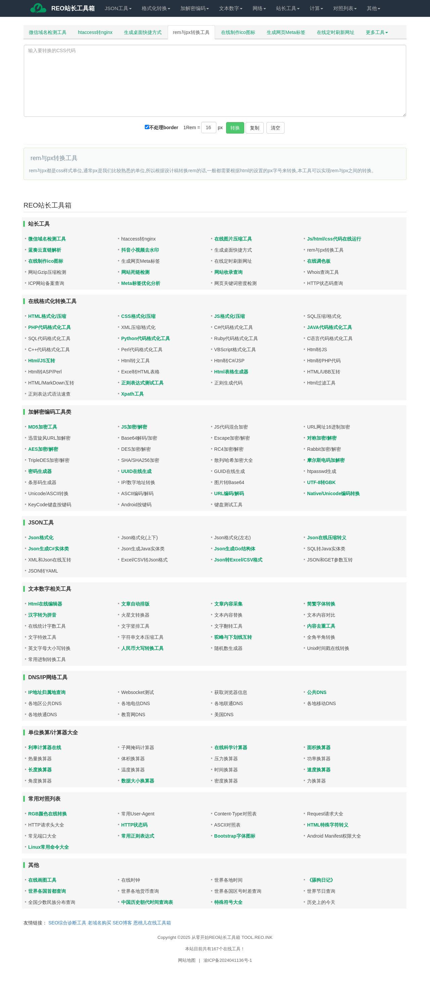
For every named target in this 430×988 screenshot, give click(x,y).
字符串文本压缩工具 (142, 637)
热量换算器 (40, 758)
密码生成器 (40, 471)
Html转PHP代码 (324, 360)
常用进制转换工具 (47, 659)
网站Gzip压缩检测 (47, 272)
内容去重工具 (321, 626)
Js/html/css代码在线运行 (334, 239)
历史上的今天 (321, 902)
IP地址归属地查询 (47, 692)
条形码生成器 (42, 482)
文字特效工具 (42, 637)
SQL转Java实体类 (326, 548)
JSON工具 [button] (118, 8)
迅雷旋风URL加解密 (49, 438)
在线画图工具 (42, 880)
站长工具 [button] (288, 8)
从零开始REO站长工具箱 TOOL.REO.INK (231, 937)
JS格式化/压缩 (229, 316)
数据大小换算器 (137, 780)
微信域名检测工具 (48, 32)
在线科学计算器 (230, 747)
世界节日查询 (321, 891)
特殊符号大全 (228, 902)
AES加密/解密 (43, 449)
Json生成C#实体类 (48, 548)
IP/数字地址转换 (138, 482)
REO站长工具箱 (62, 10)
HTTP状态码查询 (325, 283)
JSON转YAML (43, 571)
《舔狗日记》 (321, 880)
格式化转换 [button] (156, 8)
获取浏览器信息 (230, 692)
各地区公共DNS (45, 703)
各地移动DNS (321, 703)
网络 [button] (259, 8)
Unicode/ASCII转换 (48, 493)
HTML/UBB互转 (323, 371)
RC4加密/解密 (229, 449)
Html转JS (317, 349)
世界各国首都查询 (47, 891)
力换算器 (316, 780)
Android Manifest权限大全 (334, 836)
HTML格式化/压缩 (47, 316)
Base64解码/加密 (139, 438)
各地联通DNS (228, 703)
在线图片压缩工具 (233, 239)
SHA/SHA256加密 (140, 460)
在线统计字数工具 (47, 626)
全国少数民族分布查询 (51, 902)
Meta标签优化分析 (140, 283)
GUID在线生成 (229, 471)
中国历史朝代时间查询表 (147, 902)
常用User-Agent (138, 813)
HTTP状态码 (134, 825)
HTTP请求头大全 (46, 825)
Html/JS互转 (41, 360)
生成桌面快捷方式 (143, 32)
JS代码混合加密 (231, 427)
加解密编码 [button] (194, 8)
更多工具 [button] (377, 32)
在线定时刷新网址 (335, 32)
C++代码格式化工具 (49, 349)
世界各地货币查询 (140, 891)
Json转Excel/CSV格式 (238, 559)
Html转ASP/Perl (45, 371)
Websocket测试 (137, 692)
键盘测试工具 (228, 504)
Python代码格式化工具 (145, 338)
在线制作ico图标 (238, 32)
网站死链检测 (135, 272)
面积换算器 (319, 747)
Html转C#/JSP (229, 360)
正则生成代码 (228, 383)
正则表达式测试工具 (142, 383)
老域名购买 (99, 922)
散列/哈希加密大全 (233, 460)
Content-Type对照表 (235, 813)
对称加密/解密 (322, 438)
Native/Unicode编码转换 (333, 493)
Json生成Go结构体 (234, 548)
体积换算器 (133, 758)
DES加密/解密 (136, 449)
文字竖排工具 (135, 626)
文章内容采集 (228, 604)
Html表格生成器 (231, 371)
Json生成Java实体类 (143, 548)
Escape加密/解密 (232, 438)
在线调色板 (319, 261)
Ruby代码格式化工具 (236, 338)
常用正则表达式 (137, 836)
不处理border (163, 127)
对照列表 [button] (345, 8)
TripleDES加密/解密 (49, 460)
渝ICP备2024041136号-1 (228, 960)
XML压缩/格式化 (138, 327)
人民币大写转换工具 (142, 648)
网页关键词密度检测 (235, 283)
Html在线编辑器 (45, 604)
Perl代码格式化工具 (142, 349)
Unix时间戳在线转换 (328, 648)
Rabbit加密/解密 (324, 449)
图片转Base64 (229, 482)
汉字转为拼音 (42, 615)
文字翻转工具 (228, 626)
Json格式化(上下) (139, 537)
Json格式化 (40, 537)
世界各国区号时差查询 (237, 891)
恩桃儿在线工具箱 (152, 922)
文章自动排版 (135, 604)
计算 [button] (316, 8)
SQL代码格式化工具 (49, 338)
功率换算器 (319, 758)
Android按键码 (136, 504)
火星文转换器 (135, 615)
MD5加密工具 (42, 427)
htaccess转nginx (95, 32)
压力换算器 (226, 758)
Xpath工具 (132, 394)
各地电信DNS (135, 703)
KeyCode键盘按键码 (49, 504)
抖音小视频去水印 (140, 250)
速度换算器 (319, 769)
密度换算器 (226, 780)
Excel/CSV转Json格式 (144, 559)
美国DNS (224, 714)
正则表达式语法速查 (49, 394)
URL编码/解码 (229, 493)
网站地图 (187, 960)
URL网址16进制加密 (328, 427)
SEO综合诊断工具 (67, 922)
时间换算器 (226, 769)
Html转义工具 (135, 360)
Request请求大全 (325, 813)
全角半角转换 (321, 637)
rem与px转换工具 (191, 32)
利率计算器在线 (44, 747)
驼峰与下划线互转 (233, 637)
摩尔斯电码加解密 (326, 460)
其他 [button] (373, 8)
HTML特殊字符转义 (327, 825)
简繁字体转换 (321, 604)
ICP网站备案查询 (46, 283)
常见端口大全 (42, 836)
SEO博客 (122, 922)
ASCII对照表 (227, 825)
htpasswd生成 (321, 471)
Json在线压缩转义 (326, 537)
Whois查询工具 (323, 272)
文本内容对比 (321, 615)
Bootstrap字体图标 (234, 836)
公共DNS (317, 692)
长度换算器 (40, 769)
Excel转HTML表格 (140, 371)
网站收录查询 (228, 272)
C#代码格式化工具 (233, 327)
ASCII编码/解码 (137, 493)
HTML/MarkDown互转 (51, 383)
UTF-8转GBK (321, 482)
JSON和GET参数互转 (330, 559)
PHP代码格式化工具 (49, 327)
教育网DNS (133, 714)
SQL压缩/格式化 (324, 316)
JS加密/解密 (134, 427)
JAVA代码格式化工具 (329, 327)
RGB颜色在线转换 (47, 813)
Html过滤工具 (321, 383)
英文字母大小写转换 (49, 648)
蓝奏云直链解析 (44, 250)
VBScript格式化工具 (235, 349)
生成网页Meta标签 (286, 32)
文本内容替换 (228, 615)
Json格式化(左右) (232, 537)
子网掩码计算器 (137, 747)
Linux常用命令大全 (48, 847)
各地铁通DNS (42, 714)
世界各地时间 (228, 880)
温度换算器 (133, 769)
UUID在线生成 (136, 471)
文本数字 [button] (231, 8)
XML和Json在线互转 (49, 559)
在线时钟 (130, 880)
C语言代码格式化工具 (330, 338)
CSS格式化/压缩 (138, 316)
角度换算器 (40, 780)
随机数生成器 (228, 648)
